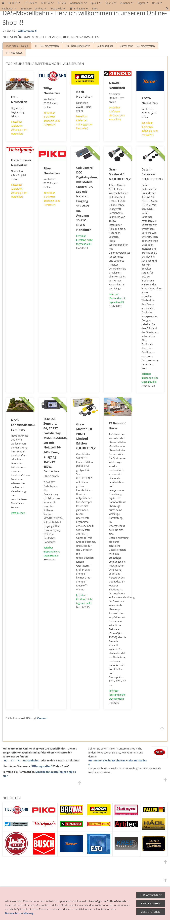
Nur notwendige (151, 895)
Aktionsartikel (105, 45)
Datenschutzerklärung (19, 913)
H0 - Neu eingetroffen (78, 45)
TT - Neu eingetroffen (47, 45)
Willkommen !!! (27, 31)
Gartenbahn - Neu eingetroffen (137, 45)
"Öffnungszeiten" (41, 766)
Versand (42, 718)
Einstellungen (150, 903)
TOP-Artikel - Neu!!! (17, 45)
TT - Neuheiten (14, 52)
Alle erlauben (150, 911)
